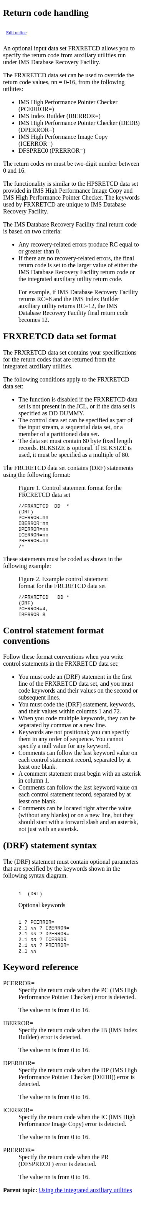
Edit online (16, 32)
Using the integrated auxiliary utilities (85, 1214)
